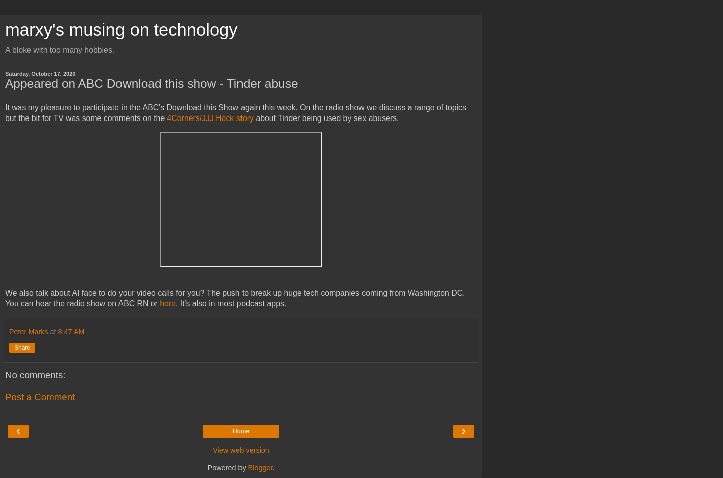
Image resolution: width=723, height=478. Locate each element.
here (168, 303)
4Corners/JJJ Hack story (210, 118)
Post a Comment (40, 397)
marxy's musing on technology (121, 29)
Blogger (260, 468)
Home (241, 431)
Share (22, 347)
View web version (241, 450)
